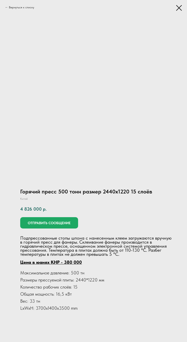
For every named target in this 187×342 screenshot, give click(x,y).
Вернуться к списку (21, 7)
